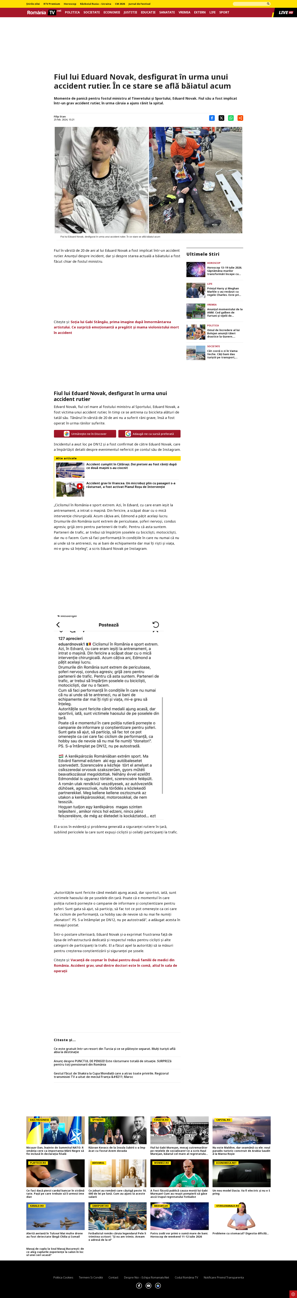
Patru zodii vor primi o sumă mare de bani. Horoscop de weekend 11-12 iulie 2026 (179, 1235)
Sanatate (167, 12)
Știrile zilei (33, 3)
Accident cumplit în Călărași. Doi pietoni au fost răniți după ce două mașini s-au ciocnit (131, 466)
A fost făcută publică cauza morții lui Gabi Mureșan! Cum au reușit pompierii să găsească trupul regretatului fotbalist (179, 1194)
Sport (224, 12)
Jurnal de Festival (139, 3)
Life (212, 12)
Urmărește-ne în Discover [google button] (85, 434)
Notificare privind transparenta (224, 1277)
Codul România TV (186, 1277)
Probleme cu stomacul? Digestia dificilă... (241, 1233)
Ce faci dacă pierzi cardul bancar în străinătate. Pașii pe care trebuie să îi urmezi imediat (55, 1194)
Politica (72, 12)
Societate (92, 12)
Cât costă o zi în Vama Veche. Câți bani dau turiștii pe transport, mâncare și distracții (222, 354)
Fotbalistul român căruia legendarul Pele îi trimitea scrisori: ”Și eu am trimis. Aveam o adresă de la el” (117, 1236)
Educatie (148, 12)
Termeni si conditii (91, 1277)
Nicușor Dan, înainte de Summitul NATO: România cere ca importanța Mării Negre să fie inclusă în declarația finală (55, 1151)
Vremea (184, 12)
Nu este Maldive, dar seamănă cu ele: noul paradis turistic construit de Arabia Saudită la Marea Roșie (241, 1151)
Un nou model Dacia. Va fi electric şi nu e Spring (241, 1192)
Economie (112, 12)
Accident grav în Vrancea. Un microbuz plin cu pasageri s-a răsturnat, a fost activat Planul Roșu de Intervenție (130, 485)
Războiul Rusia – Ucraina (95, 3)
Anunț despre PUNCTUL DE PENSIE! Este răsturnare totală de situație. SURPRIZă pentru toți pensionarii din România (112, 1063)
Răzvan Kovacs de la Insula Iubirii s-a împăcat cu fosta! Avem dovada (116, 1149)
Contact (113, 1277)
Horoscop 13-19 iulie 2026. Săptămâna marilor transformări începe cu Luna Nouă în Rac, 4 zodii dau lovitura (224, 271)
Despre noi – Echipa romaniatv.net (146, 1277)
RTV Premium (52, 3)
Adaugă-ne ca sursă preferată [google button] (149, 434)
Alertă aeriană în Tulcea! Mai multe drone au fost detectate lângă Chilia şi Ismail (54, 1235)
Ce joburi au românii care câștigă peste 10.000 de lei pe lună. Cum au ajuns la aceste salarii (117, 1194)
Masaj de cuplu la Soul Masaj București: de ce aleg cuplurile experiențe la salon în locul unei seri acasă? (55, 1252)
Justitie (130, 12)
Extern (200, 12)
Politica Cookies (63, 1277)
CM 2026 (120, 3)
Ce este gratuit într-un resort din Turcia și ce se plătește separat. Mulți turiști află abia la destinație (114, 1050)
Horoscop (70, 3)
